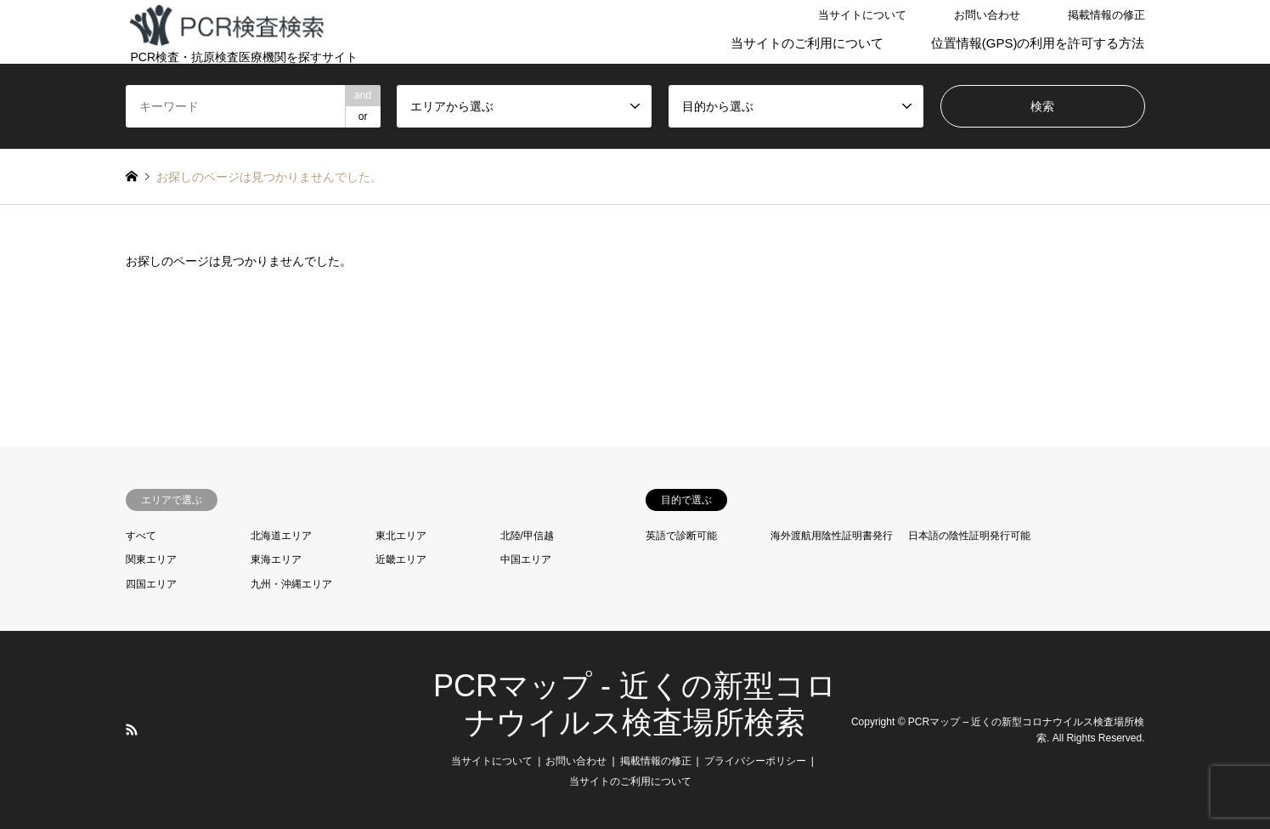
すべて (141, 536)
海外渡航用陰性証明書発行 (831, 536)
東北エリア (400, 536)
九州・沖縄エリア (291, 584)
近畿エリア (400, 559)
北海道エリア (281, 536)
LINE (153, 729)
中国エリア (525, 559)
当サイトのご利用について (807, 43)
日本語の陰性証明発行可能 (969, 536)
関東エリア (151, 559)
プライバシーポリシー (755, 761)
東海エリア (276, 559)
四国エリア (151, 584)
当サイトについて (862, 15)
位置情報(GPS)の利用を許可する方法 (1038, 43)
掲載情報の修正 (1106, 15)
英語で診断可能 (681, 536)
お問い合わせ (987, 15)
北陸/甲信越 (527, 536)
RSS (132, 729)
